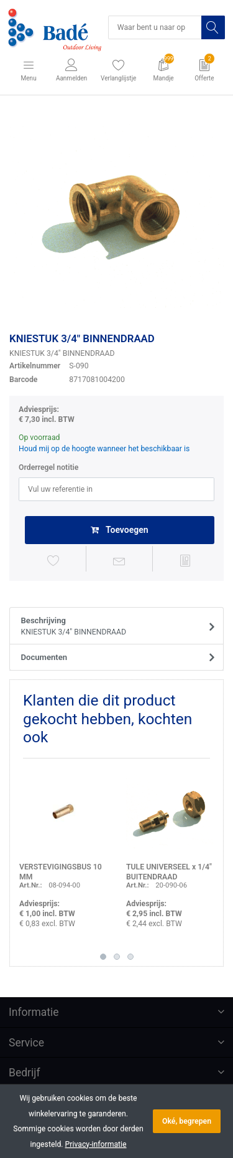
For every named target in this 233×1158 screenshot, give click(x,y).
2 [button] (117, 957)
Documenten (44, 657)
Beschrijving (112, 627)
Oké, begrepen (186, 1121)
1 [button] (103, 957)
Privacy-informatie (96, 1144)
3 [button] (130, 957)
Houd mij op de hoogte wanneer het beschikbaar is (104, 448)
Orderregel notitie (48, 467)
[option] (116, 215)
